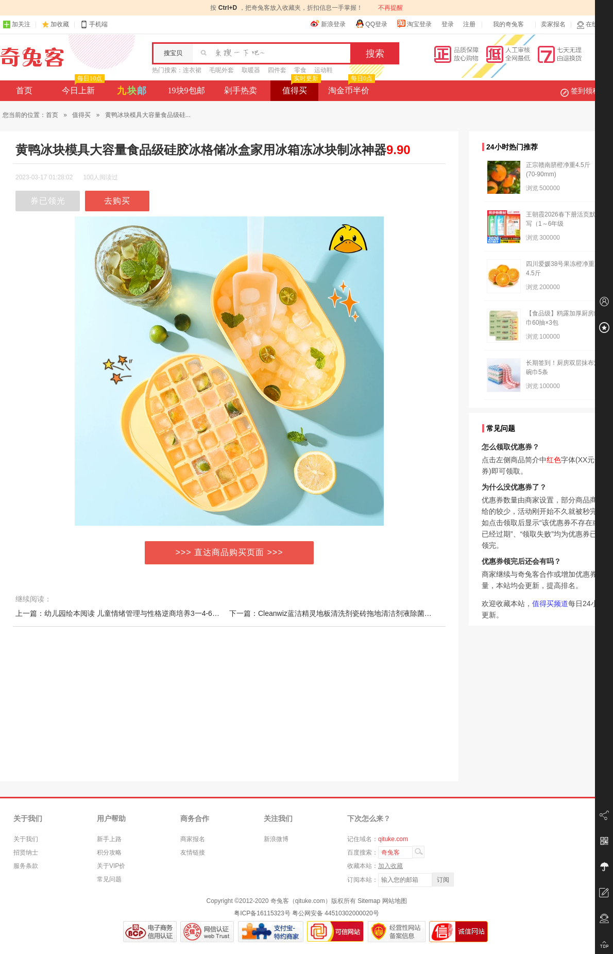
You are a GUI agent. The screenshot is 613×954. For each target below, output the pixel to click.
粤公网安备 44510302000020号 (335, 913)
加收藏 (59, 24)
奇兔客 (32, 57)
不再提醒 (390, 7)
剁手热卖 (240, 90)
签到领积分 (585, 91)
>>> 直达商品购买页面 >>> (229, 552)
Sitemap (368, 901)
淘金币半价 (350, 87)
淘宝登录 (414, 24)
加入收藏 (390, 865)
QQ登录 (371, 24)
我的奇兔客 (508, 24)
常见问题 (109, 879)
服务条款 (25, 865)
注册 (469, 24)
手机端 (94, 24)
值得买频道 (550, 603)
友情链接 (192, 852)
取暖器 (251, 70)
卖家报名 (553, 24)
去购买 (117, 200)
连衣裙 (192, 70)
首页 (24, 90)
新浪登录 (328, 24)
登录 (447, 24)
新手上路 (109, 839)
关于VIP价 (111, 865)
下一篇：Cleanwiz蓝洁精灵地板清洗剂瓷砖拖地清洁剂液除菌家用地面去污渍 (352, 613)
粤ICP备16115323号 (262, 913)
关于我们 (25, 839)
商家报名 (192, 839)
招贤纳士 (25, 852)
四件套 (277, 70)
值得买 (300, 87)
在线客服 (593, 24)
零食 (300, 70)
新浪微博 (276, 839)
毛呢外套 (221, 70)
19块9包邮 (186, 90)
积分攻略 (109, 852)
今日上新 (82, 87)
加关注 (16, 24)
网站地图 (394, 901)
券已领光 (47, 200)
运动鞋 (323, 70)
